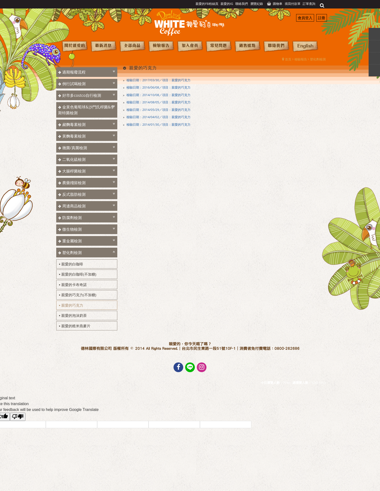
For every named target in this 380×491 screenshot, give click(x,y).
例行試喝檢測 (74, 83)
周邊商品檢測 (74, 206)
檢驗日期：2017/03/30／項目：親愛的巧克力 (158, 80)
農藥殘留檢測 (74, 182)
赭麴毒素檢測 (74, 124)
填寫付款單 (293, 3)
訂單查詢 (309, 3)
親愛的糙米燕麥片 (75, 325)
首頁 (288, 59)
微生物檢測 (72, 229)
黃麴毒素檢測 (74, 136)
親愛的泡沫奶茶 (74, 315)
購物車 (277, 3)
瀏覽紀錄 (256, 3)
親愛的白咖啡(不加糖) (78, 274)
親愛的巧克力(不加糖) (78, 294)
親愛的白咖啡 (72, 264)
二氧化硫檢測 (74, 159)
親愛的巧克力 (72, 305)
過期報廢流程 (74, 72)
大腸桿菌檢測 (74, 171)
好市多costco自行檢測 (81, 95)
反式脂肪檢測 (74, 194)
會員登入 (305, 17)
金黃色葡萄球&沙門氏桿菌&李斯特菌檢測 (86, 109)
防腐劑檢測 (72, 217)
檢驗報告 (300, 59)
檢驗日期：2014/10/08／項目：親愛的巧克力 (158, 95)
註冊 (321, 17)
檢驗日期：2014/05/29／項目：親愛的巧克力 (158, 109)
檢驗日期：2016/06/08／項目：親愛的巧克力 (158, 87)
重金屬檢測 (72, 241)
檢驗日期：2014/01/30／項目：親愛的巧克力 (158, 124)
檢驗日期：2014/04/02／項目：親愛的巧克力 (158, 117)
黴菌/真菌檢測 (74, 147)
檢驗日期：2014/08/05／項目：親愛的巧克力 (158, 102)
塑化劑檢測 (318, 59)
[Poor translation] (17, 417)
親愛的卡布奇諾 (74, 284)
